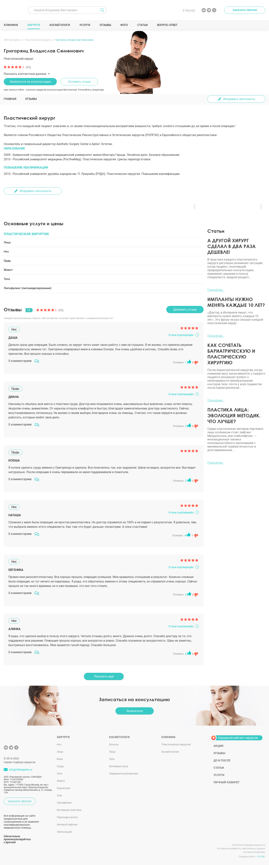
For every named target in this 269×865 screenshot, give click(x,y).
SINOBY (261, 856)
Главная (10, 99)
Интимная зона (118, 766)
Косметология (170, 751)
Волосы (114, 744)
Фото (124, 25)
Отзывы (105, 25)
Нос (59, 744)
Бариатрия (63, 788)
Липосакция (64, 831)
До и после (222, 760)
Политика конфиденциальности (248, 845)
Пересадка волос (67, 817)
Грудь (60, 766)
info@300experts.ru (20, 769)
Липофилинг (64, 802)
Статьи (142, 25)
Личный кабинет (226, 782)
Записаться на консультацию (30, 81)
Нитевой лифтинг (67, 824)
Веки (60, 759)
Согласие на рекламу (254, 852)
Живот (61, 780)
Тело (59, 773)
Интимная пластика (69, 809)
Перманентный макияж (123, 773)
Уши (59, 795)
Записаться (134, 711)
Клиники (11, 25)
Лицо (60, 751)
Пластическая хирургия (176, 744)
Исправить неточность (239, 99)
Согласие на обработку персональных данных (241, 848)
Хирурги (33, 25)
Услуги (84, 25)
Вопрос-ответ (167, 25)
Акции (218, 746)
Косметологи (60, 25)
